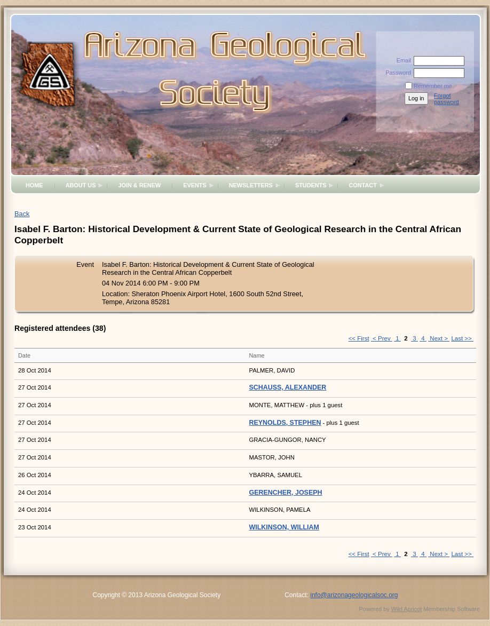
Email (402, 60)
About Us (81, 185)
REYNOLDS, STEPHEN (285, 422)
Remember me (433, 86)
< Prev (381, 338)
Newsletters (251, 185)
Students (311, 185)
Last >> (462, 338)
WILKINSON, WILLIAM (284, 527)
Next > (438, 338)
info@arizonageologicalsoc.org (354, 595)
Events (195, 185)
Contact (362, 185)
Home (34, 185)
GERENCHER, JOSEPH (285, 492)
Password (396, 72)
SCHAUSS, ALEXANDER (288, 387)
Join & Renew (139, 185)
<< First (359, 338)
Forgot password (446, 98)
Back (21, 214)
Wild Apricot (406, 609)
